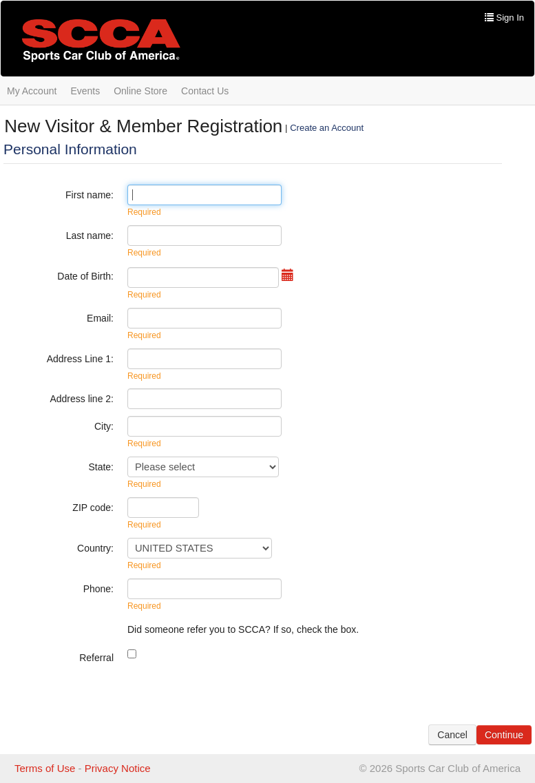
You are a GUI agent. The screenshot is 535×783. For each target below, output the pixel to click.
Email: (100, 318)
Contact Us (205, 90)
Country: (95, 548)
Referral (96, 657)
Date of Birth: (85, 276)
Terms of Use (44, 768)
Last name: (90, 235)
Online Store (140, 90)
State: (101, 466)
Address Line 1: (80, 358)
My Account (31, 90)
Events (85, 90)
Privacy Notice (118, 768)
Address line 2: (82, 398)
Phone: (98, 588)
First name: (89, 194)
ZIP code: (93, 507)
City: (104, 426)
